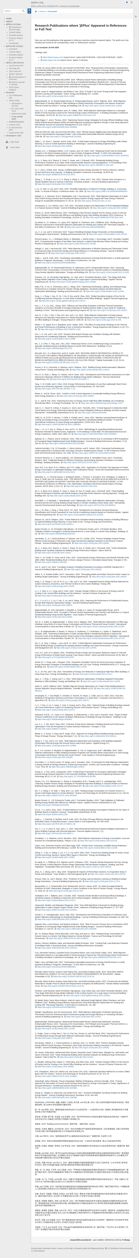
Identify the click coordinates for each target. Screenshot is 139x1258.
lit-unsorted (52, 11)
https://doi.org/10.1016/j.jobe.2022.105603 (110, 208)
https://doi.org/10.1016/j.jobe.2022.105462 (54, 146)
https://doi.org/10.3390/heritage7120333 (68, 767)
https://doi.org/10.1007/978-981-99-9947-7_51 (56, 389)
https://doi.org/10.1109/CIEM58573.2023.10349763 (108, 155)
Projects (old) (14, 125)
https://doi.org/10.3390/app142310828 (53, 805)
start (35, 11)
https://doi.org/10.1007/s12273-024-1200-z (80, 462)
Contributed (13, 43)
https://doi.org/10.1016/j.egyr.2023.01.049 (104, 320)
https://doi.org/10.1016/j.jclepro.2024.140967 (55, 596)
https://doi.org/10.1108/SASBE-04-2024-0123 (56, 472)
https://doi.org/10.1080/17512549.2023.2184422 (57, 910)
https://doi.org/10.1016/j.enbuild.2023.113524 (90, 370)
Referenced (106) (19, 114)
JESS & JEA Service (15, 63)
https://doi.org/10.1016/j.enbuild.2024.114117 (93, 674)
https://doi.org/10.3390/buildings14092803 (54, 719)
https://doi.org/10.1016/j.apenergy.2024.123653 (56, 746)
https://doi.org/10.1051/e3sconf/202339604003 (56, 263)
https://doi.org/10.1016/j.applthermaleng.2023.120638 (74, 282)
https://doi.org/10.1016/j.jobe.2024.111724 (102, 881)
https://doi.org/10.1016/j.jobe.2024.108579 (54, 605)
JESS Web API (15, 71)
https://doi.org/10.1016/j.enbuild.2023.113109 (110, 272)
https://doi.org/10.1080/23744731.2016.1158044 (57, 1076)
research (43, 11)
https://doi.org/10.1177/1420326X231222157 (55, 657)
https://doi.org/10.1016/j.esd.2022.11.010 (94, 201)
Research (10, 92)
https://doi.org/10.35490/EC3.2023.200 (97, 165)
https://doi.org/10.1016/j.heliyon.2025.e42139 (98, 841)
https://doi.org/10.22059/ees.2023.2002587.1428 (60, 329)
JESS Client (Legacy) (14, 88)
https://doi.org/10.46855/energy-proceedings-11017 (102, 403)
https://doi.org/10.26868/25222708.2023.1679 (56, 174)
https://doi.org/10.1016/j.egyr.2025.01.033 (66, 891)
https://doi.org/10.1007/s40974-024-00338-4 (55, 524)
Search (23, 11)
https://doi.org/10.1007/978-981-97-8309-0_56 (56, 824)
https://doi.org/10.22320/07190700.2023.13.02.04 (57, 362)
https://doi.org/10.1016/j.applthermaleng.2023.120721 (63, 301)
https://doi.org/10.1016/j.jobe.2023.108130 (84, 569)
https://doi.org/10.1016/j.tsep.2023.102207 (110, 310)
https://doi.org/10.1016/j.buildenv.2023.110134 (108, 234)
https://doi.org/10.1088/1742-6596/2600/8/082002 (107, 191)
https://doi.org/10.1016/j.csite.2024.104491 (54, 617)
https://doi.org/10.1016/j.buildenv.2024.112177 (104, 786)
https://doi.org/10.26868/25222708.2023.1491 (104, 217)
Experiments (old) (16, 133)
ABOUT (9, 21)
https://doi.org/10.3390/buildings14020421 (58, 534)
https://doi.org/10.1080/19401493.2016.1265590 (57, 1097)
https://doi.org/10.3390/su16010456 (91, 413)
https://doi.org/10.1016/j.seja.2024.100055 (76, 396)
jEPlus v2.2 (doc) (13, 24)
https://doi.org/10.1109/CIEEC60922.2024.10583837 (95, 434)
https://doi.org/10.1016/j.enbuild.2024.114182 (68, 667)
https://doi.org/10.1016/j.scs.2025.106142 (94, 867)
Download (13, 49)
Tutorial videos (15, 32)
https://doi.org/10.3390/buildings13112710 (54, 348)
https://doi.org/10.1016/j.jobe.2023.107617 (68, 253)
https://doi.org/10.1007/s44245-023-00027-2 (71, 379)
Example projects (16, 35)
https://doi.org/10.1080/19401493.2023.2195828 (57, 919)
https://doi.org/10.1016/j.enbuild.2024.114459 (101, 681)
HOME (9, 19)
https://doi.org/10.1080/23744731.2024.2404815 (57, 795)
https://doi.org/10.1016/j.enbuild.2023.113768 (68, 496)
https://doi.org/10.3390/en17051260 (52, 562)
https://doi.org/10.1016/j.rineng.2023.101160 (78, 244)
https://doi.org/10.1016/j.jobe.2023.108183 (109, 577)
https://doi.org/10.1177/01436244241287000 (77, 776)
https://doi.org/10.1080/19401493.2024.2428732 (57, 948)
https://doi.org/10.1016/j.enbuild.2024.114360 (55, 96)
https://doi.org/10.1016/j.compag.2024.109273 (70, 700)
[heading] (15, 141)
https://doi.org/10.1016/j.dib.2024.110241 (54, 553)
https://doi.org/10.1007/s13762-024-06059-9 (97, 505)
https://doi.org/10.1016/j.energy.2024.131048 (55, 586)
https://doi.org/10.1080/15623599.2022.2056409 (57, 127)
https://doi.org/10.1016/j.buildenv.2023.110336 (105, 291)
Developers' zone (13, 136)
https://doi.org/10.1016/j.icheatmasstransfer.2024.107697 (101, 627)
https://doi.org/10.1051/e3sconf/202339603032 (86, 227)
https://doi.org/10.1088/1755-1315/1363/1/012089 (95, 453)
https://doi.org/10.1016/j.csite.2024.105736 (107, 874)
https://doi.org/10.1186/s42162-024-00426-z (98, 736)
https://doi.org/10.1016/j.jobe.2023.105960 (54, 184)
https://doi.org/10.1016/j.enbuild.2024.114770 (55, 710)
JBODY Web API (16, 74)
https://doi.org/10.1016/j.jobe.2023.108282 (91, 543)
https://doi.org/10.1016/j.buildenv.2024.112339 (98, 848)
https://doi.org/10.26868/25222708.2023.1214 (77, 115)
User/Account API (16, 66)
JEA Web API (14, 68)
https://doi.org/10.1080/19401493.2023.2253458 (64, 443)
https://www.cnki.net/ (51, 60)
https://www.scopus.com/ (53, 57)
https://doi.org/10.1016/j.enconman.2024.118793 (76, 648)
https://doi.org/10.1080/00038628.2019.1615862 (57, 1088)
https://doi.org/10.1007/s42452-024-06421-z (55, 833)
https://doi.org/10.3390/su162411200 (52, 814)
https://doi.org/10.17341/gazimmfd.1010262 (63, 136)
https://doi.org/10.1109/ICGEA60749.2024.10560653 (59, 424)
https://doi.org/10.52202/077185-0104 (81, 486)
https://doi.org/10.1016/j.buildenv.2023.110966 (56, 339)
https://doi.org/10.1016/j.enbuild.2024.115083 (55, 857)
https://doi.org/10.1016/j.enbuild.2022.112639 (103, 106)
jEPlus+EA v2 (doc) (14, 46)
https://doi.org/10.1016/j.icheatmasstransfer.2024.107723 (101, 638)
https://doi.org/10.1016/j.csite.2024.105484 (54, 757)
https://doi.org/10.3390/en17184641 (52, 729)
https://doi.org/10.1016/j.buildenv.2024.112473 (56, 900)
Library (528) (14, 100)
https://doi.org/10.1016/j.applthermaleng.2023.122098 (81, 515)
